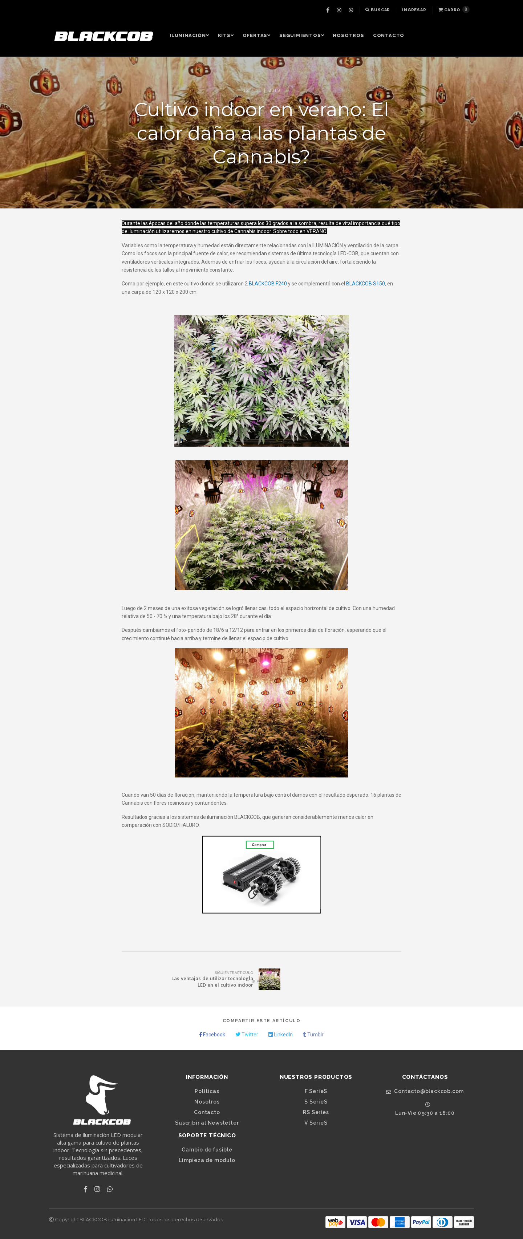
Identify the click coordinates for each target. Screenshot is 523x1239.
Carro (454, 9)
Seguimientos (301, 35)
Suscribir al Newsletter (207, 1122)
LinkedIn (280, 1034)
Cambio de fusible (207, 1149)
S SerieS (315, 1101)
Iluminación (189, 35)
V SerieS (315, 1122)
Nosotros (348, 35)
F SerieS (316, 1091)
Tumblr (313, 1034)
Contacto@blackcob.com (425, 1091)
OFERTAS (257, 35)
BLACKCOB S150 (365, 284)
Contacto (388, 35)
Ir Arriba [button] (261, 979)
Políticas (207, 1091)
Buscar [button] (377, 10)
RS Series (316, 1112)
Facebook (212, 1034)
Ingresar (414, 10)
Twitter (246, 1034)
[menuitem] (329, 10)
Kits (226, 35)
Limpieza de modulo (207, 1160)
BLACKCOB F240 (268, 284)
